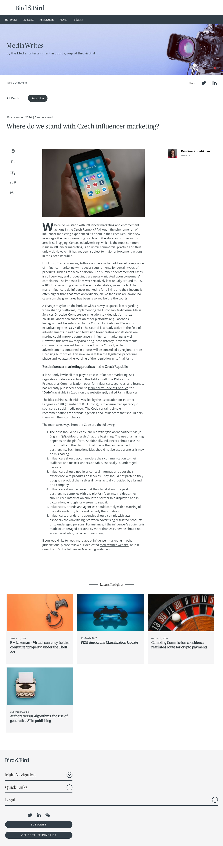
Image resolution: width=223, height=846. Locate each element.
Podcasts (78, 19)
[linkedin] (12, 172)
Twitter (204, 83)
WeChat (47, 815)
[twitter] (12, 162)
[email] (12, 151)
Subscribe (38, 98)
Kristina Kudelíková (195, 151)
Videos (63, 19)
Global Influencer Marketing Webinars (84, 549)
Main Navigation (20, 774)
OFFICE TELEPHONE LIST (38, 835)
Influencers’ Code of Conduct (108, 388)
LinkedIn (215, 83)
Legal (10, 799)
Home (9, 83)
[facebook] (12, 183)
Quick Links (16, 787)
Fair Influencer (128, 392)
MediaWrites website (114, 545)
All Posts (13, 98)
